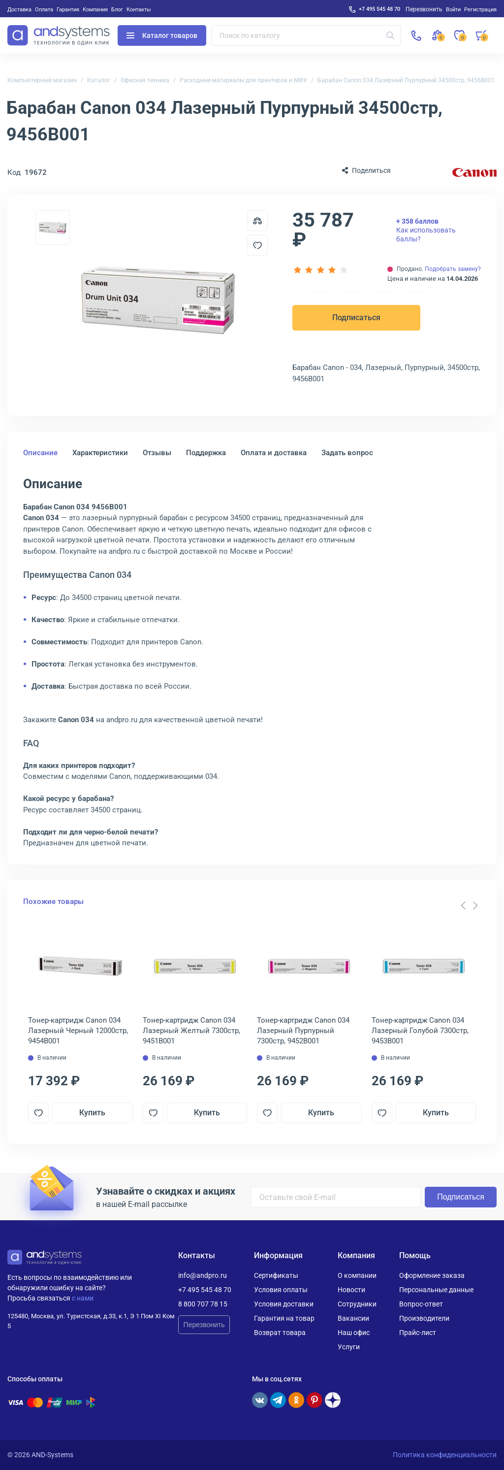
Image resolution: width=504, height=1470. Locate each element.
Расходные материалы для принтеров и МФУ (243, 80)
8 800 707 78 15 (202, 1304)
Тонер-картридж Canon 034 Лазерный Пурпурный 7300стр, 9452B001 (303, 1030)
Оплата (44, 9)
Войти (453, 9)
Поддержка (206, 452)
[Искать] (390, 35)
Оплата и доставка (274, 452)
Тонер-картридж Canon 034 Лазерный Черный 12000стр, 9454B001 (78, 1030)
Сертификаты (276, 1275)
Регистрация (480, 9)
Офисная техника (145, 80)
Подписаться (356, 317)
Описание (40, 452)
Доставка (19, 9)
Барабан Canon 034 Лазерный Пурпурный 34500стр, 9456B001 (406, 80)
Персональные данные (436, 1290)
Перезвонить (204, 1325)
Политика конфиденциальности (445, 1455)
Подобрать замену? (453, 269)
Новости (351, 1290)
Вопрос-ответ (421, 1304)
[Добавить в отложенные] (257, 245)
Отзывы (157, 452)
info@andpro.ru (202, 1275)
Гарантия (68, 9)
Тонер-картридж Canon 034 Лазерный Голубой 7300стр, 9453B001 (420, 1030)
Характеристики (100, 452)
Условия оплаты (281, 1290)
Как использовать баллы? (426, 230)
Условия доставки (284, 1304)
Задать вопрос (347, 452)
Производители (424, 1318)
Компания (95, 9)
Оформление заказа (432, 1275)
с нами (83, 1298)
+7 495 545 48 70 (379, 8)
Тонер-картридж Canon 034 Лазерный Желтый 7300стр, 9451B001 (191, 1030)
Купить (92, 1112)
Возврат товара (280, 1332)
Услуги (349, 1347)
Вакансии (353, 1318)
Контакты (138, 9)
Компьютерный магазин (42, 80)
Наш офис (354, 1332)
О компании (357, 1275)
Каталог (98, 80)
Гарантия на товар (284, 1318)
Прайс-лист (417, 1332)
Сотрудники (357, 1304)
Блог (117, 9)
